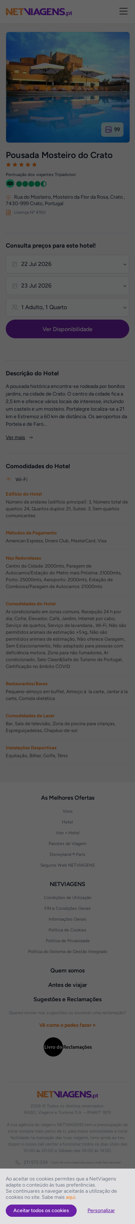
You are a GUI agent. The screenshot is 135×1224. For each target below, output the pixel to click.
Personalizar (101, 1210)
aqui (70, 1197)
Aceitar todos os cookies (41, 1210)
